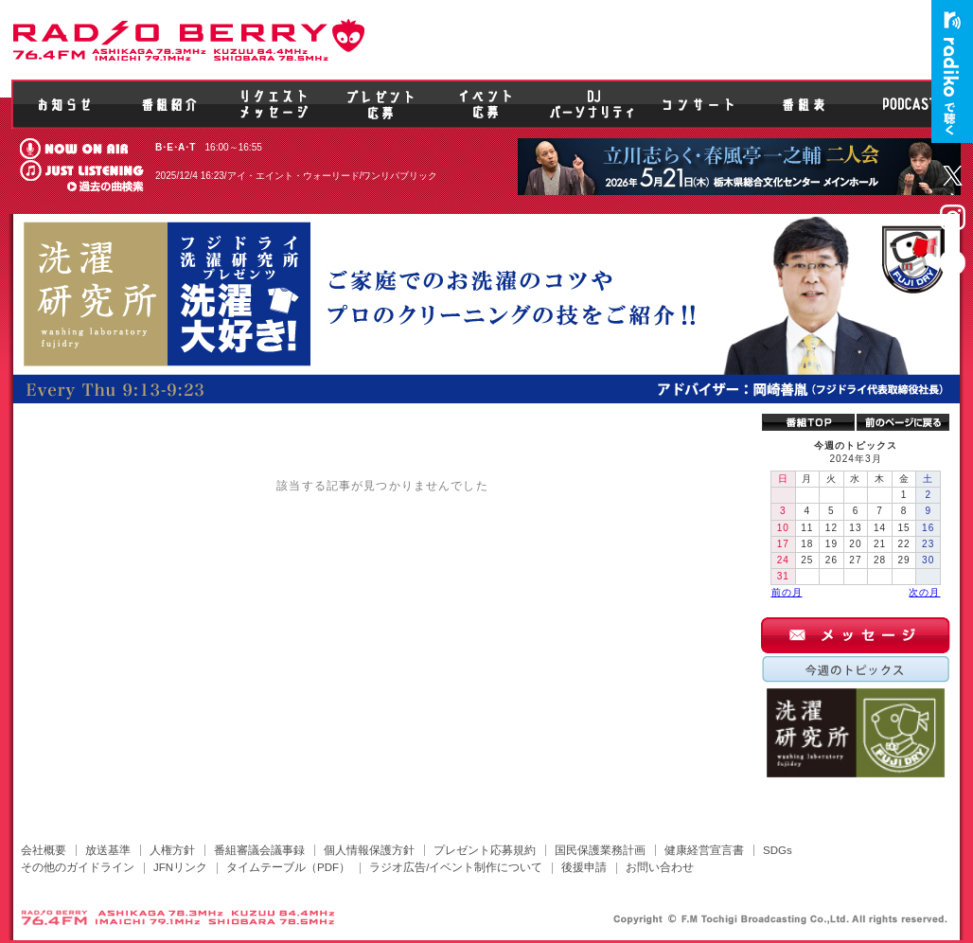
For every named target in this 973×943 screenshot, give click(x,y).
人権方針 (172, 850)
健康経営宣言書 (704, 850)
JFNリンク (180, 867)
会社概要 (43, 850)
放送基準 (108, 850)
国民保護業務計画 (600, 850)
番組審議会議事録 (259, 850)
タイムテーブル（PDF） (288, 867)
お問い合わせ (660, 867)
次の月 (924, 592)
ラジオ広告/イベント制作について (455, 867)
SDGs (777, 850)
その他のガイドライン (77, 867)
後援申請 (584, 867)
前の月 (787, 592)
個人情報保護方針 (369, 850)
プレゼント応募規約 (484, 850)
